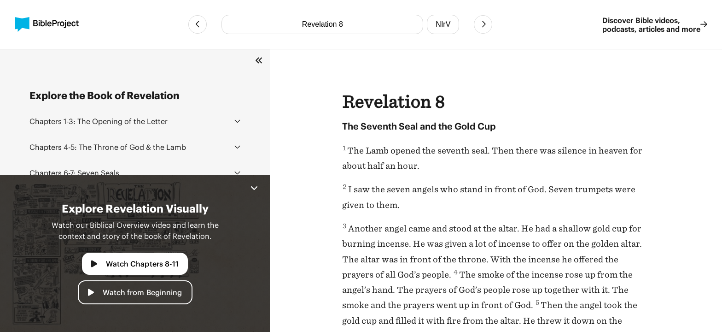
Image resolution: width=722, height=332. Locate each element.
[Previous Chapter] (197, 24)
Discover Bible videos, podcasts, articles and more (654, 24)
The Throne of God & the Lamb (107, 146)
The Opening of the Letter (98, 121)
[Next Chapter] (483, 24)
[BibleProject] (47, 24)
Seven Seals (74, 172)
